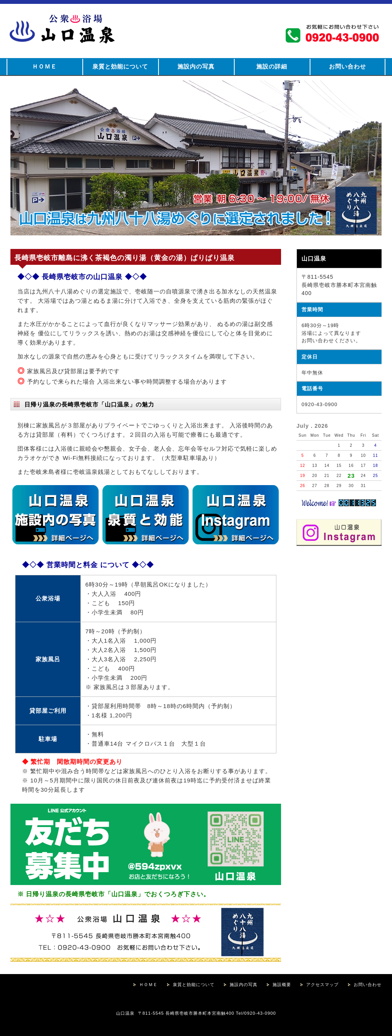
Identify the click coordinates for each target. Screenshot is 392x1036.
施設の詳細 (271, 66)
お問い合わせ (347, 66)
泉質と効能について (120, 66)
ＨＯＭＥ (44, 66)
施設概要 (282, 984)
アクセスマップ (322, 984)
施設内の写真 (196, 66)
